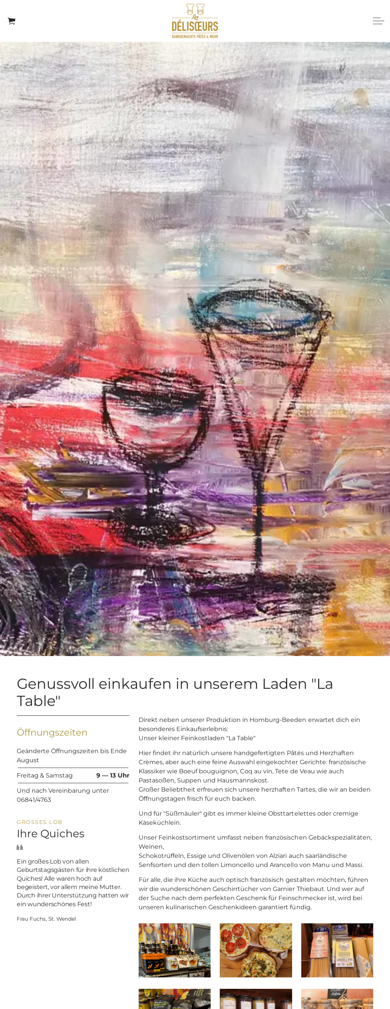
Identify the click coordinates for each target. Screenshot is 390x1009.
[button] (175, 950)
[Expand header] (378, 21)
